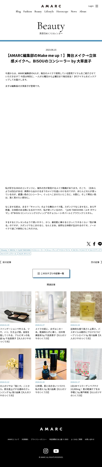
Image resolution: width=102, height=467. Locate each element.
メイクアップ (95, 250)
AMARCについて (13, 439)
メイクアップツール (9, 253)
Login (91, 6)
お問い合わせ (89, 439)
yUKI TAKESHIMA (25, 250)
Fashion (27, 11)
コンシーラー (39, 250)
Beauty (38, 11)
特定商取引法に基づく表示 (58, 439)
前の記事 (7, 262)
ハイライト (66, 250)
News (74, 11)
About (82, 11)
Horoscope (62, 11)
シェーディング (53, 250)
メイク (84, 250)
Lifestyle (49, 11)
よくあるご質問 (76, 439)
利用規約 (25, 439)
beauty (4, 250)
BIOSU (13, 250)
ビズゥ (76, 250)
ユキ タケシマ (25, 253)
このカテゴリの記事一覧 (52, 273)
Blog (18, 11)
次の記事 (95, 262)
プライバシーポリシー (39, 439)
